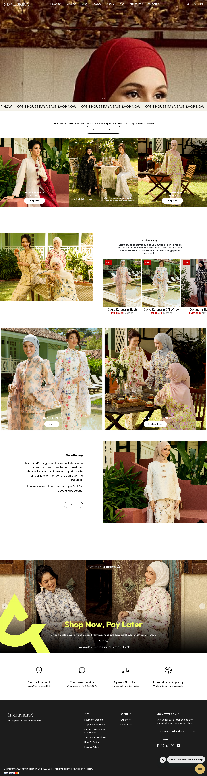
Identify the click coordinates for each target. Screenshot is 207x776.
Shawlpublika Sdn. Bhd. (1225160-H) (36, 769)
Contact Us (126, 724)
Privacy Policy (91, 747)
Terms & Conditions (95, 737)
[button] (102, 98)
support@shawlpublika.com (25, 720)
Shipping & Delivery (94, 724)
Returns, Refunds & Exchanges (94, 731)
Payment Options (93, 719)
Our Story (125, 719)
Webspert (88, 769)
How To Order (91, 742)
